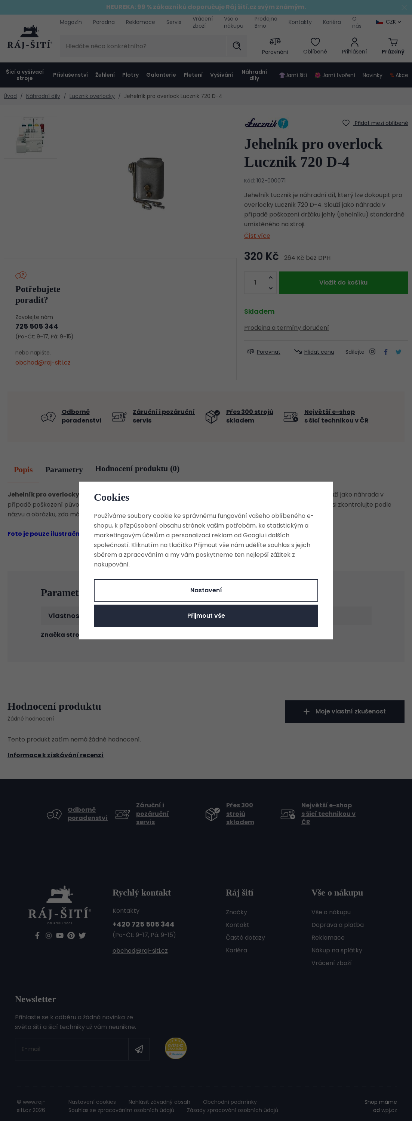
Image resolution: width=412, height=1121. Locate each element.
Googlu (253, 535)
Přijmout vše (206, 615)
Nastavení (206, 590)
